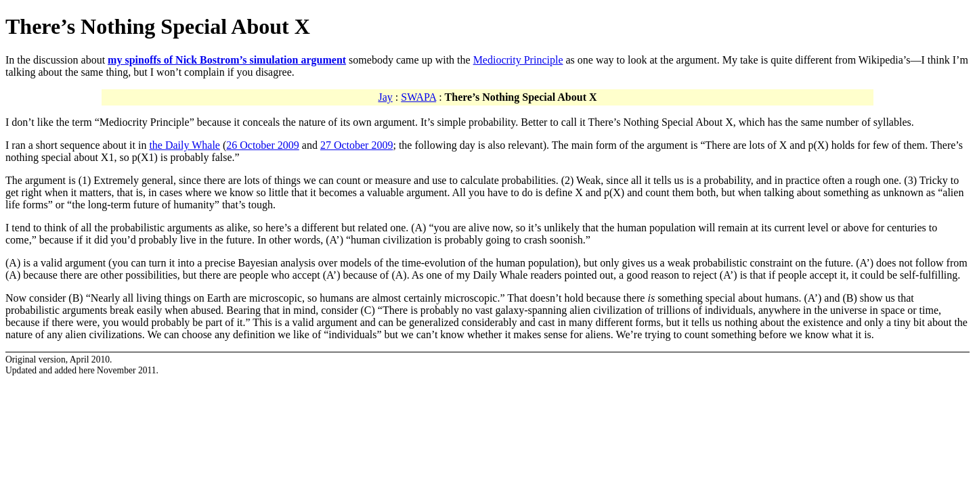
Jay (385, 97)
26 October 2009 (262, 145)
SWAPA (418, 97)
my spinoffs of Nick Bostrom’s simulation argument (227, 60)
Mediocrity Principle (518, 60)
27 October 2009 (356, 145)
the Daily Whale (184, 145)
